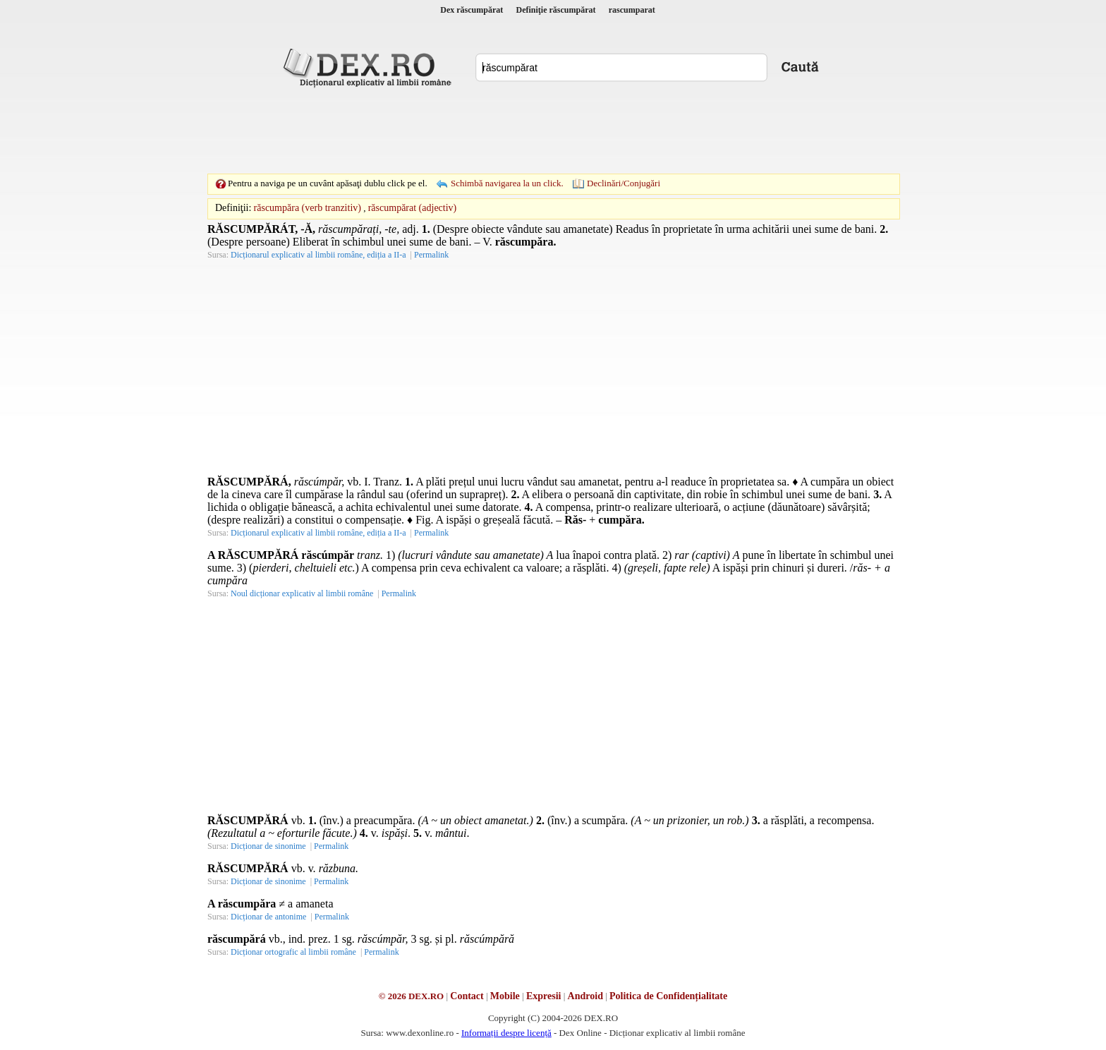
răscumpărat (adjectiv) (412, 208)
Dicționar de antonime (268, 917)
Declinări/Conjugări (623, 183)
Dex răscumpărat (471, 10)
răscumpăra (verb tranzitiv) (307, 208)
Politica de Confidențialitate (668, 996)
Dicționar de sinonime (268, 846)
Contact (466, 996)
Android (585, 996)
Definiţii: (233, 208)
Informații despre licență (506, 1032)
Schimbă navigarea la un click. (507, 183)
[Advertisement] (553, 130)
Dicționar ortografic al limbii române (293, 952)
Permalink (431, 255)
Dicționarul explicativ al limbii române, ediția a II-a (318, 255)
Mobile (505, 996)
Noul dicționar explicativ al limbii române (302, 593)
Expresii (543, 996)
